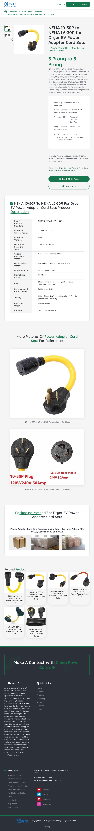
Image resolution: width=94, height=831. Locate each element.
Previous (12, 39)
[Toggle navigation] (61, 4)
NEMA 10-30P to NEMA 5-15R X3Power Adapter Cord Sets (14, 630)
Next (45, 39)
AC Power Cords (14, 775)
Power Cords (9, 690)
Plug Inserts (12, 804)
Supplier (40, 706)
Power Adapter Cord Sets (31, 12)
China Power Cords (59, 665)
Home (39, 688)
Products (14, 12)
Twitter (42, 794)
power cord (17, 698)
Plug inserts (21, 714)
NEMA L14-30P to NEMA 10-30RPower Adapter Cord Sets (36, 595)
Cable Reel (8, 716)
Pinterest (43, 799)
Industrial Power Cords (13, 703)
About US (41, 691)
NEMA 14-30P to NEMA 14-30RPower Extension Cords (36, 632)
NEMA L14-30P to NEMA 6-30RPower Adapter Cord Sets (58, 594)
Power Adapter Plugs (21, 708)
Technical (40, 702)
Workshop (41, 699)
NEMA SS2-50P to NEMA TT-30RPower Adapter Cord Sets (14, 599)
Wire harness (16, 719)
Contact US (69, 186)
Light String (9, 711)
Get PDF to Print (69, 179)
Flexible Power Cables (17, 793)
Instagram (44, 804)
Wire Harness (13, 807)
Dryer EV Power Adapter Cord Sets (73, 168)
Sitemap (47, 827)
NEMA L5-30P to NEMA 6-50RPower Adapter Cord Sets (79, 592)
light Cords (12, 800)
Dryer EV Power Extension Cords (61, 170)
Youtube (43, 790)
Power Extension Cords (17, 782)
